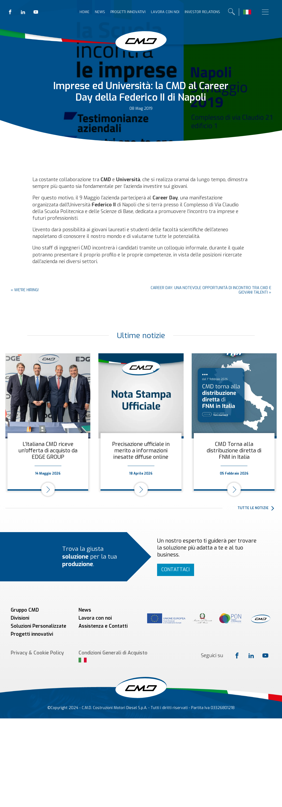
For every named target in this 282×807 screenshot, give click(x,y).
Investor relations (202, 12)
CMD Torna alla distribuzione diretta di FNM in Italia (234, 451)
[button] (257, 508)
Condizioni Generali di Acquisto (113, 653)
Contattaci (175, 569)
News (100, 12)
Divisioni (20, 618)
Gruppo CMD (25, 610)
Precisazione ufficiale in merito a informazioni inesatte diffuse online (141, 451)
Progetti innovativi (128, 12)
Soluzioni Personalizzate (38, 626)
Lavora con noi (165, 12)
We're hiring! (26, 290)
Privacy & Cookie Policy (37, 653)
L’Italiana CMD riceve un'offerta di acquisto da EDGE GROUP (47, 451)
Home (85, 12)
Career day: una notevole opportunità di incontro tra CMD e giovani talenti (211, 290)
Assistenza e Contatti (103, 626)
